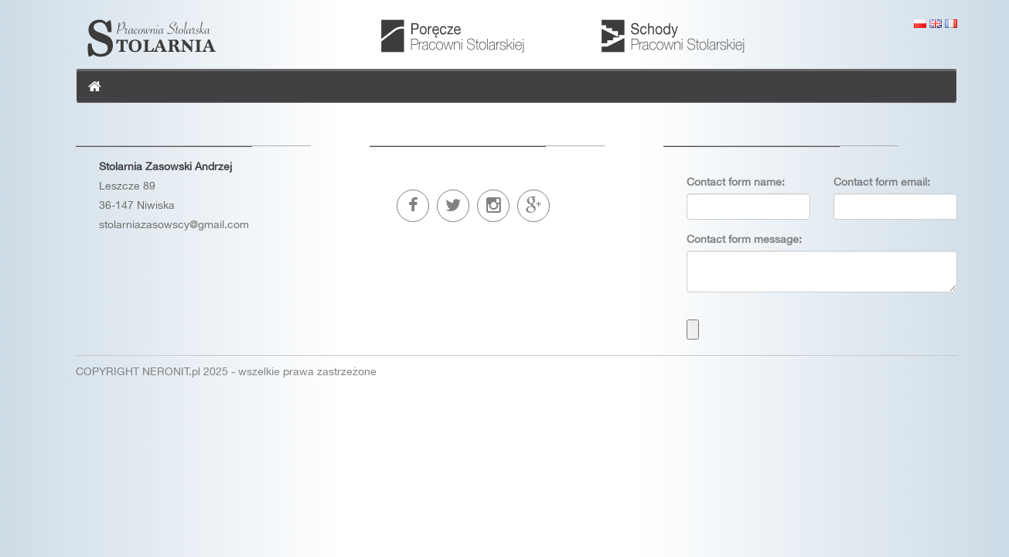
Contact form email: (881, 182)
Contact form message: (744, 239)
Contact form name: (736, 182)
